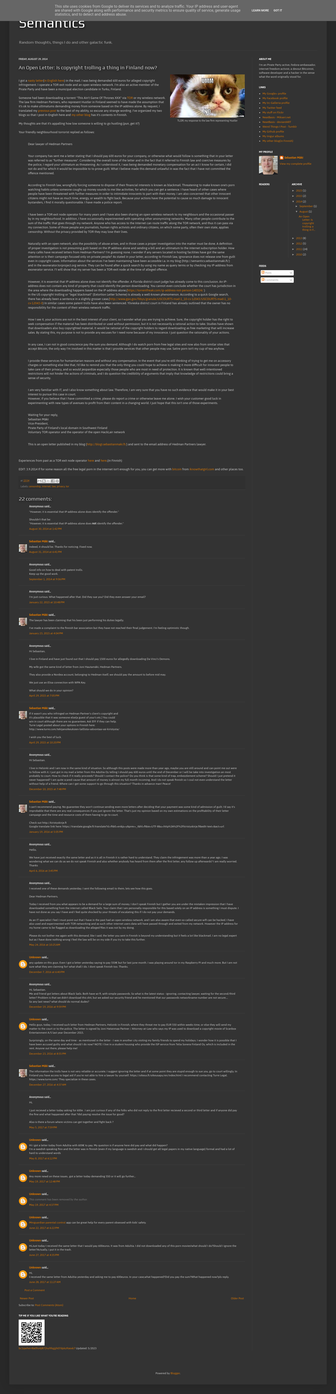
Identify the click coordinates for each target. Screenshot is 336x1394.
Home (132, 1298)
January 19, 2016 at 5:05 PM (46, 831)
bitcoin (177, 469)
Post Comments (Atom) (49, 1305)
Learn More (260, 10)
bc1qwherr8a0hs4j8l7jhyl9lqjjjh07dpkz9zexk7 (47, 1348)
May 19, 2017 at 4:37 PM (44, 1204)
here (91, 460)
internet (46, 486)
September (306, 206)
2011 (299, 249)
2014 (299, 201)
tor (67, 486)
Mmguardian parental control (47, 1222)
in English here (54, 80)
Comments (270, 280)
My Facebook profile (275, 98)
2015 (299, 196)
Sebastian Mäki (38, 541)
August (303, 211)
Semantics (52, 22)
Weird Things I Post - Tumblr (279, 126)
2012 (299, 243)
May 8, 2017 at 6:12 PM (43, 1158)
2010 (299, 254)
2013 (299, 238)
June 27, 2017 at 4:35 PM (44, 1255)
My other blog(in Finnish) (277, 141)
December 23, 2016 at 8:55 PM (47, 1053)
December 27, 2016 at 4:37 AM (47, 1084)
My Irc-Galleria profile (276, 103)
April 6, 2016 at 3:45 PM (43, 870)
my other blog (80, 115)
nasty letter (35, 80)
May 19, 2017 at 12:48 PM (44, 1181)
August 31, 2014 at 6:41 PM (45, 552)
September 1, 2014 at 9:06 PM (47, 579)
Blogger (175, 1373)
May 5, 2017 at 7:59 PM (43, 1127)
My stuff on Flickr (273, 112)
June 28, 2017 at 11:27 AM (45, 1282)
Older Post (237, 1298)
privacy (61, 486)
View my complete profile (295, 163)
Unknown (35, 957)
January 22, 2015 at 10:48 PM (46, 602)
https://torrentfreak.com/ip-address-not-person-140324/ (165, 290)
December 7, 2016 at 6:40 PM (47, 972)
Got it (277, 10)
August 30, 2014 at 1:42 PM (45, 528)
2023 (299, 190)
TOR (130, 98)
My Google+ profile (274, 93)
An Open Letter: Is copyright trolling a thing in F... (307, 223)
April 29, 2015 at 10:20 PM (45, 742)
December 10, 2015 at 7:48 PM (47, 789)
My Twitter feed (272, 107)
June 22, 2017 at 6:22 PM (44, 1228)
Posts (266, 272)
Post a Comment (34, 1290)
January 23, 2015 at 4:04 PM (46, 633)
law (54, 486)
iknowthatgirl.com (201, 469)
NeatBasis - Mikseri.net (276, 117)
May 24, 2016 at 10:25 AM (44, 944)
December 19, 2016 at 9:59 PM (47, 1006)
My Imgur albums (273, 136)
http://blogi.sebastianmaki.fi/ (106, 444)
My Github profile (273, 131)
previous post (47, 110)
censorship (35, 486)
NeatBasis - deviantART (276, 122)
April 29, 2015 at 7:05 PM (44, 695)
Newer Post (27, 1298)
